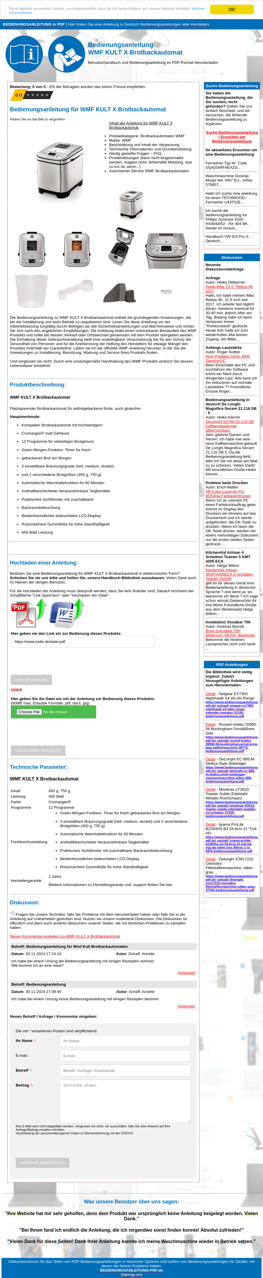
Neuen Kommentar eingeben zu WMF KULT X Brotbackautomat (65, 936)
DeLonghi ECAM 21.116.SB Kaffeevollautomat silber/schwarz (230, 426)
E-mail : (22, 1055)
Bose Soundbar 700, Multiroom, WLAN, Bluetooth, (231, 633)
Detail (210, 694)
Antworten (186, 973)
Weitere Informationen (69, 15)
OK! (232, 9)
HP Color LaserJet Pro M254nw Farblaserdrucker (228, 493)
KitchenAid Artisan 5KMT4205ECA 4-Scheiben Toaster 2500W (229, 574)
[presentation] (55, 663)
